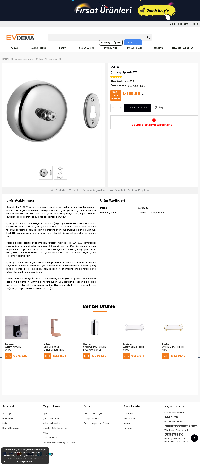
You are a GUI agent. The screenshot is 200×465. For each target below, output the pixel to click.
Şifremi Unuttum (51, 418)
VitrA (114, 67)
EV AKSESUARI (134, 48)
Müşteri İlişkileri (52, 406)
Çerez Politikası (50, 437)
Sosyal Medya (132, 406)
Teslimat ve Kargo (93, 413)
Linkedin (128, 428)
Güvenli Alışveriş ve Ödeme (97, 423)
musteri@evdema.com (181, 426)
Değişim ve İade (91, 418)
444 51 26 (171, 417)
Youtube (128, 423)
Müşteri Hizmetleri (175, 406)
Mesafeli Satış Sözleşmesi (55, 428)
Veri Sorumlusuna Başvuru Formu (59, 442)
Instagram (129, 418)
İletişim (5, 423)
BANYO (14, 48)
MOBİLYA (158, 48)
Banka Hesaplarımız (12, 428)
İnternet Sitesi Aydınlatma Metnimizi (25, 458)
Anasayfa (7, 413)
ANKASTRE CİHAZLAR (182, 48)
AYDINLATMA (110, 48)
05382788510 (173, 434)
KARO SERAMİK (38, 48)
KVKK (45, 433)
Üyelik (45, 413)
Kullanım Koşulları (52, 423)
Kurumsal (8, 406)
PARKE (62, 48)
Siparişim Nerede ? (188, 23)
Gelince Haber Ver (138, 107)
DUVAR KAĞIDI (86, 48)
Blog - (173, 23)
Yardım (88, 406)
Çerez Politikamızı (35, 455)
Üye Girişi (105, 42)
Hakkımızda (8, 418)
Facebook (129, 413)
